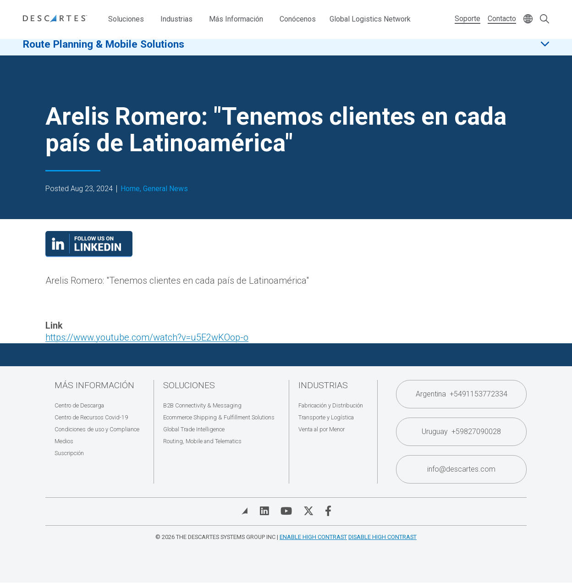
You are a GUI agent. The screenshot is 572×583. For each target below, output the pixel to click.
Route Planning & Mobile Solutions (103, 50)
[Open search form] (544, 19)
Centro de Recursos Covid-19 (91, 417)
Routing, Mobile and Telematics (202, 441)
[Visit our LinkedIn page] (88, 253)
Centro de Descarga (79, 405)
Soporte (467, 18)
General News (165, 188)
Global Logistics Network (370, 19)
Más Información (236, 19)
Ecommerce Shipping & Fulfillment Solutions (219, 417)
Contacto (502, 18)
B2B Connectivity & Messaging (202, 405)
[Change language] (528, 19)
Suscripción (69, 453)
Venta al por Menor (321, 429)
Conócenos (298, 19)
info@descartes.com (461, 469)
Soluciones (126, 19)
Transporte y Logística (326, 417)
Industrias (176, 19)
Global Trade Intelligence (194, 429)
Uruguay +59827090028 (461, 431)
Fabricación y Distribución (330, 405)
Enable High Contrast (313, 537)
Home (130, 188)
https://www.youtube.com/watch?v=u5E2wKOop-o (146, 337)
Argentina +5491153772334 (461, 394)
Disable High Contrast (382, 537)
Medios (64, 441)
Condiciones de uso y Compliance (97, 429)
